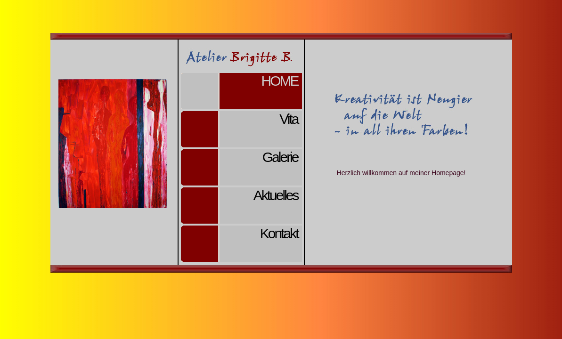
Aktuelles (275, 195)
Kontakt (279, 233)
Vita (288, 119)
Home (279, 81)
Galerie (280, 157)
